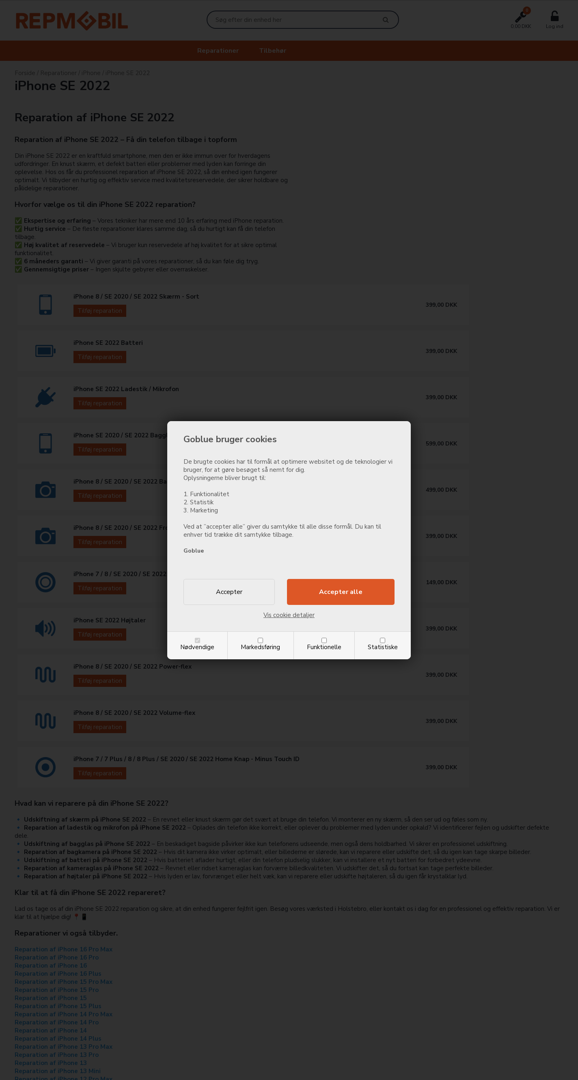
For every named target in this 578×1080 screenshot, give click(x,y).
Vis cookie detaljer (289, 615)
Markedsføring (260, 647)
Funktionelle (324, 647)
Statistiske (383, 647)
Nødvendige (197, 647)
